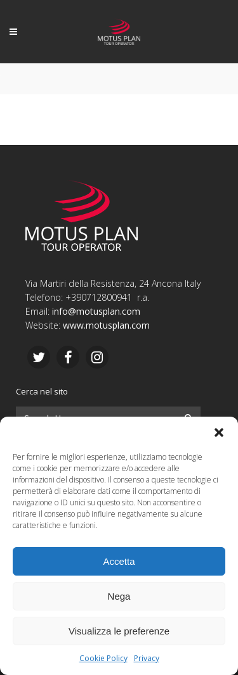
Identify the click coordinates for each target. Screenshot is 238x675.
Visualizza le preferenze (119, 631)
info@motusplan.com (96, 311)
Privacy (146, 658)
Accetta (119, 561)
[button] (219, 432)
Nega (119, 596)
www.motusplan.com (106, 325)
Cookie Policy (103, 658)
